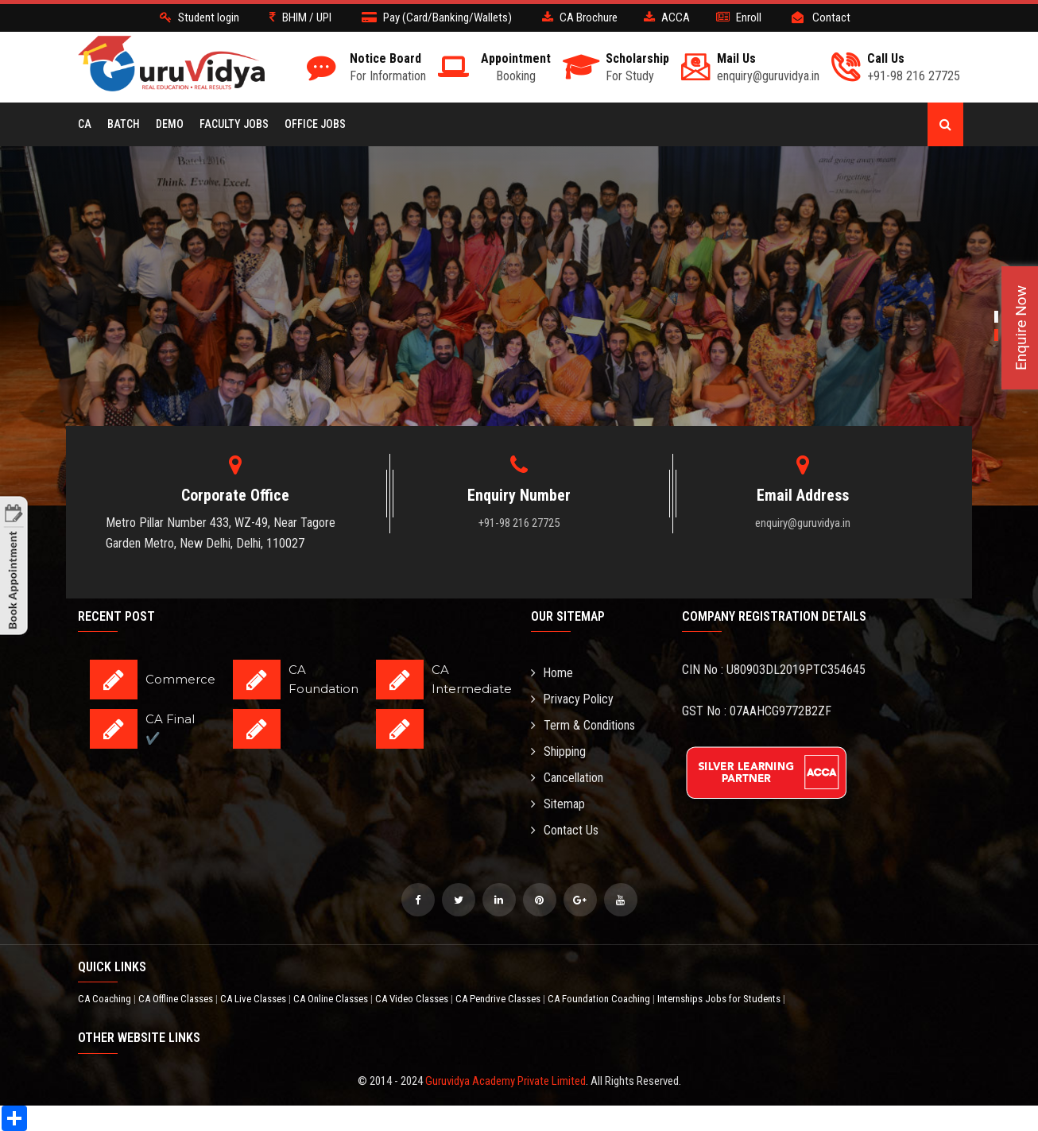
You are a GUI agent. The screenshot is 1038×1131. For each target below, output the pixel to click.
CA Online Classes (331, 999)
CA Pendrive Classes (499, 999)
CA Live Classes (254, 999)
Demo (170, 124)
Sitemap (558, 803)
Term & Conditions (583, 725)
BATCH (123, 124)
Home (552, 672)
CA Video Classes (413, 999)
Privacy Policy (573, 699)
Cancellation (567, 777)
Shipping (558, 751)
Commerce (180, 679)
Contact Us (564, 830)
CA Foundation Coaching (600, 999)
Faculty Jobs (234, 124)
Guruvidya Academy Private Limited (505, 1081)
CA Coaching (106, 999)
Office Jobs (315, 124)
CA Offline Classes (176, 999)
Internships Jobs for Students (720, 999)
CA (84, 124)
